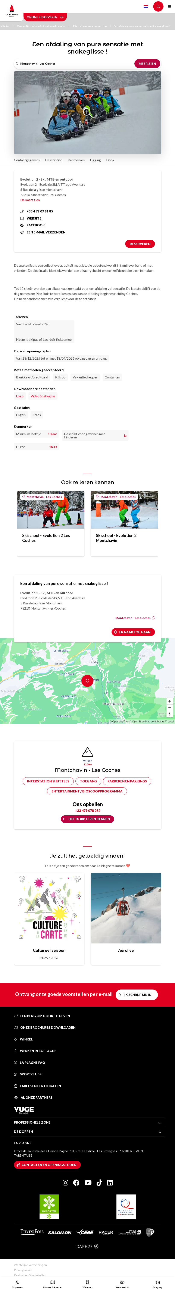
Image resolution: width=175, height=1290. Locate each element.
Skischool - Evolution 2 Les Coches (46, 538)
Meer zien (147, 64)
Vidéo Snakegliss (43, 396)
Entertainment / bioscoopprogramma (86, 791)
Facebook (32, 225)
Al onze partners (33, 1097)
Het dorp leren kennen (89, 819)
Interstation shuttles (48, 781)
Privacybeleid (23, 1270)
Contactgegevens (27, 160)
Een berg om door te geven (42, 1016)
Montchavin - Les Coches (42, 497)
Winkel (23, 1039)
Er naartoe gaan (134, 632)
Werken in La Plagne (35, 1051)
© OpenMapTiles (119, 721)
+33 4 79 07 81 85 (36, 211)
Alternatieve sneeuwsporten (91, 26)
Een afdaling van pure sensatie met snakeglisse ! (142, 26)
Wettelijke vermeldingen (30, 1265)
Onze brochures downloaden (44, 1027)
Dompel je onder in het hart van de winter (43, 26)
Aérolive (126, 950)
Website (30, 218)
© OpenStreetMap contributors (146, 721)
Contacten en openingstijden (49, 1165)
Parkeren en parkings (127, 781)
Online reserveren (45, 17)
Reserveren (140, 244)
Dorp (110, 160)
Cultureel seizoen (49, 950)
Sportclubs (27, 1074)
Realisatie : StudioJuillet (30, 1275)
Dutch (146, 6)
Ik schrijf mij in (137, 995)
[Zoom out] (169, 707)
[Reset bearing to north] (169, 714)
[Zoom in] (169, 701)
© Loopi (169, 721)
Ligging (95, 160)
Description (53, 160)
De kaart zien (30, 200)
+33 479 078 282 (87, 811)
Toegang (88, 781)
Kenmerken (76, 160)
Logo (20, 396)
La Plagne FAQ (29, 1062)
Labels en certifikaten (37, 1086)
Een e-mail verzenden (42, 232)
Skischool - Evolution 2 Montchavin (116, 538)
